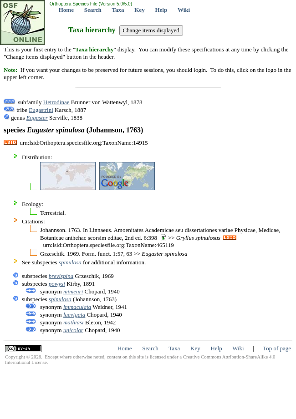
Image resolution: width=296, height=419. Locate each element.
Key (139, 9)
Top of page (277, 348)
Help (161, 9)
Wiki (184, 9)
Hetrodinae (56, 102)
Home (66, 9)
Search (93, 9)
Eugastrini (41, 109)
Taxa (118, 9)
